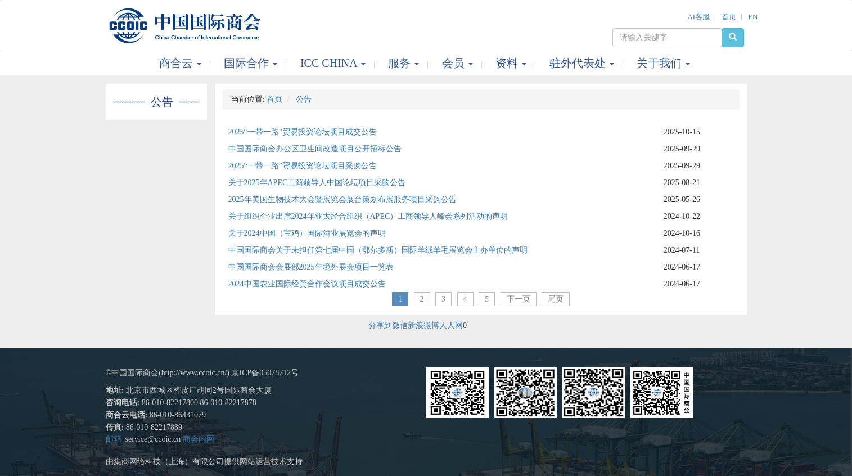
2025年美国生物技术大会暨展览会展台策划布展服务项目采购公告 (342, 199)
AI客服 (698, 16)
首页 (729, 16)
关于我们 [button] (663, 63)
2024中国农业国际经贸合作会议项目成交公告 (307, 284)
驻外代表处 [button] (583, 63)
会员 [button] (459, 63)
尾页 (556, 299)
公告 (162, 102)
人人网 (451, 325)
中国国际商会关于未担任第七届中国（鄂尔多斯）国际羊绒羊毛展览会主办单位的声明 (378, 250)
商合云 (181, 63)
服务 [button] (405, 63)
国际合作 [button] (252, 63)
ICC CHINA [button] (334, 63)
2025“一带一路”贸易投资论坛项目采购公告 (302, 165)
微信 (400, 325)
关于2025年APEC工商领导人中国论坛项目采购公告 (317, 182)
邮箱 (113, 439)
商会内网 (198, 439)
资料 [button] (512, 63)
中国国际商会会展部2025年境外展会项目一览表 (311, 267)
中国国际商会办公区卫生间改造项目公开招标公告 (315, 149)
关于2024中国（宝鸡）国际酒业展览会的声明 (307, 233)
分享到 (380, 325)
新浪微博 (423, 325)
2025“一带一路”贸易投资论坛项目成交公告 (302, 132)
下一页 (518, 299)
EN (753, 16)
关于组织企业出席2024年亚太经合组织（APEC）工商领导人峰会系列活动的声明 (368, 216)
